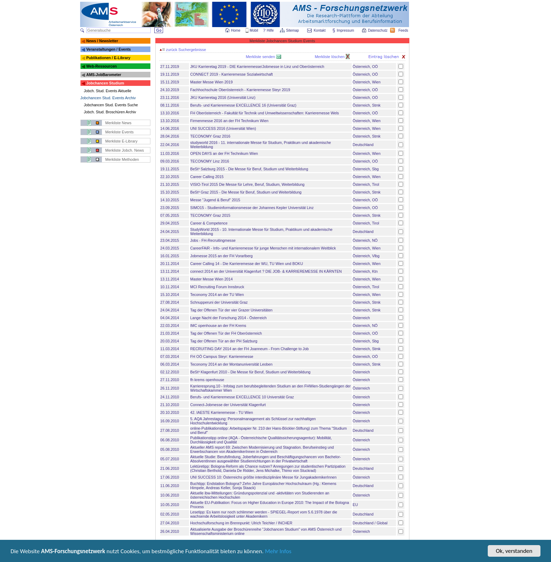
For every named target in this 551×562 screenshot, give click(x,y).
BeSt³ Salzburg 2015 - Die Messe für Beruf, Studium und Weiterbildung (249, 169)
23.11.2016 (169, 97)
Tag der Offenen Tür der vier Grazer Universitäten (231, 310)
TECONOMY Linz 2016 (209, 161)
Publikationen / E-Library (108, 58)
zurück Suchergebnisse (183, 50)
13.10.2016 (169, 113)
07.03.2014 (169, 356)
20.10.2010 (169, 412)
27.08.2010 (169, 430)
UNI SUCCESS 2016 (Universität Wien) (223, 128)
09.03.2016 (169, 161)
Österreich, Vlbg (366, 256)
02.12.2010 (169, 372)
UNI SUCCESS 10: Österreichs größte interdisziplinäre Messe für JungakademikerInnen (263, 477)
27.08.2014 (169, 302)
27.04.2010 (169, 523)
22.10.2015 (169, 177)
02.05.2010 (169, 514)
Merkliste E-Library (121, 141)
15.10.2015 (169, 192)
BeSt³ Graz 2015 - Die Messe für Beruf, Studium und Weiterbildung (246, 192)
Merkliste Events (119, 132)
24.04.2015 (169, 231)
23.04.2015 (169, 240)
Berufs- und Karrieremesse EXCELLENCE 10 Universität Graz (242, 397)
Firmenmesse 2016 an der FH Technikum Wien (229, 121)
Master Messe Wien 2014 (211, 279)
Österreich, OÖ (365, 66)
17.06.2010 (169, 477)
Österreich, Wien (367, 82)
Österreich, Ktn (365, 271)
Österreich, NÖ (365, 240)
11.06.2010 (169, 486)
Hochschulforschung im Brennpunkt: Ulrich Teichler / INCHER (241, 523)
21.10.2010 (169, 405)
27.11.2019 (169, 66)
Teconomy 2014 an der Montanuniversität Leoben (231, 364)
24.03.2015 (169, 248)
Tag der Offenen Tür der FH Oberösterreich (226, 333)
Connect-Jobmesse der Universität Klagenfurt (228, 405)
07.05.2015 (169, 215)
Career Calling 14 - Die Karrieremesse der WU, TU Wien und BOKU (246, 263)
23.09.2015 (169, 208)
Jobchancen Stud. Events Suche (111, 105)
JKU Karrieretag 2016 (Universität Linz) (222, 97)
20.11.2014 (169, 263)
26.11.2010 (169, 388)
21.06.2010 (169, 468)
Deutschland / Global (370, 523)
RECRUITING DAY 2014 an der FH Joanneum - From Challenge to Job (249, 349)
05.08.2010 (169, 449)
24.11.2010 (169, 397)
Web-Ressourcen (101, 66)
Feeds (403, 30)
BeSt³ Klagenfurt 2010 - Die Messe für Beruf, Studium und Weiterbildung (250, 372)
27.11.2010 (169, 380)
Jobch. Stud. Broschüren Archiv (110, 112)
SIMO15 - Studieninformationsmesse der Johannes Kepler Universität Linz (251, 208)
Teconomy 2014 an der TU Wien (217, 294)
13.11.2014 (169, 271)
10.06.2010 (169, 495)
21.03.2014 (169, 333)
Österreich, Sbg (366, 169)
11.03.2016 (169, 153)
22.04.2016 (169, 145)
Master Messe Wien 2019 (211, 82)
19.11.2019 (169, 74)
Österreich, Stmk (367, 105)
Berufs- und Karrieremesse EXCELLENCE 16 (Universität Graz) (243, 105)
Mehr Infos (278, 552)
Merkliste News (118, 123)
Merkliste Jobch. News (124, 150)
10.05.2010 (169, 505)
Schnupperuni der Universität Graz (218, 302)
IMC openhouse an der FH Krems (218, 325)
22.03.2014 (169, 325)
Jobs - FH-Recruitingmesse (212, 240)
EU (355, 505)
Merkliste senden (261, 57)
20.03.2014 (169, 341)
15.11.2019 (169, 82)
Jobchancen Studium (105, 83)
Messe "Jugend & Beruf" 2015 (215, 200)
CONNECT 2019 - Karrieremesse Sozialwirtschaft (231, 74)
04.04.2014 (169, 318)
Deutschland (363, 145)
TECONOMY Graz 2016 (210, 136)
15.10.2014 (169, 294)
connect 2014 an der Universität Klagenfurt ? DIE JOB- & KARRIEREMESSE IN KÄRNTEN (266, 271)
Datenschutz (378, 30)
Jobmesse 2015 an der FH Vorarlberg (221, 256)
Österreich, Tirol (366, 184)
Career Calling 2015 (206, 177)
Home (235, 30)
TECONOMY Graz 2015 (210, 215)
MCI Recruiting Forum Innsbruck (217, 287)
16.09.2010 (169, 421)
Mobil (254, 30)
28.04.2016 (169, 136)
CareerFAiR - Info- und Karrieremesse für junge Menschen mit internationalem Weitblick (263, 248)
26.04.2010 (169, 531)
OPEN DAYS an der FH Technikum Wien (224, 153)
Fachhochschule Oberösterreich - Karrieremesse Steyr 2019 (240, 90)
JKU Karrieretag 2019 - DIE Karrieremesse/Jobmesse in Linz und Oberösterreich (257, 66)
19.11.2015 (169, 169)
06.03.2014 (169, 364)
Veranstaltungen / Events (108, 49)
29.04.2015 (169, 223)
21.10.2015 (169, 184)
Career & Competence (208, 223)
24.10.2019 (169, 90)
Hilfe (270, 30)
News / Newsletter (102, 41)
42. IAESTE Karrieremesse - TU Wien (221, 412)
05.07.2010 (169, 459)
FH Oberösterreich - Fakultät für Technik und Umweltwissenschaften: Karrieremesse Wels (264, 113)
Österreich (361, 318)
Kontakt (320, 30)
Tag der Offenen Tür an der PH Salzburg (223, 341)
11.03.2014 (169, 349)
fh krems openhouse (207, 380)
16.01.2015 (169, 256)
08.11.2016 (169, 105)
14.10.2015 (169, 200)
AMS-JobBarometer (103, 74)
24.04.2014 (169, 310)
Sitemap (293, 30)
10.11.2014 (169, 287)
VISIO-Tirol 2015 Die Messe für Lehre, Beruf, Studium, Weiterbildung (247, 184)
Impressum (346, 30)
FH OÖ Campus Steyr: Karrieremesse (221, 356)
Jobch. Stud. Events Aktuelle (107, 91)
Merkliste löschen (330, 57)
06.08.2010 (169, 440)
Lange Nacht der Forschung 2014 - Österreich (228, 318)
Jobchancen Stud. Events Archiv (108, 98)
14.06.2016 (169, 128)
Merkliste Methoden (122, 159)
